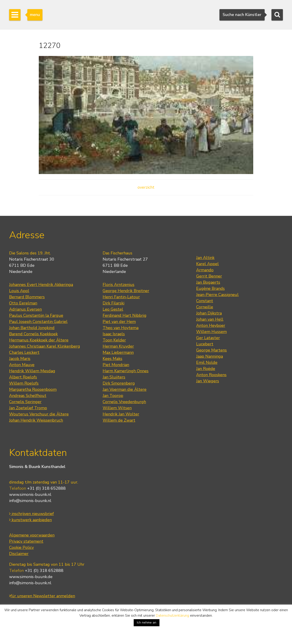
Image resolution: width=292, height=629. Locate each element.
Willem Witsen (117, 408)
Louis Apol (19, 290)
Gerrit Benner (209, 276)
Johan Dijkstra (209, 313)
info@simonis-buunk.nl (30, 500)
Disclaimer (19, 553)
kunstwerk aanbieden (30, 520)
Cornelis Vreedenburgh (124, 401)
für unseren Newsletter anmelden (42, 596)
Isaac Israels (114, 334)
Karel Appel (207, 264)
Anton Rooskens (211, 375)
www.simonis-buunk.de (30, 576)
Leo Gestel (113, 309)
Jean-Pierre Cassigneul (217, 294)
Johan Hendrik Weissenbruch (36, 420)
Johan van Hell (209, 319)
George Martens (211, 350)
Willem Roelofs (24, 383)
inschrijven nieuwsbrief (31, 513)
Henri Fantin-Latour (121, 297)
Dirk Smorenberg (119, 383)
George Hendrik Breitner (126, 290)
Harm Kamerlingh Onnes (126, 371)
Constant (204, 301)
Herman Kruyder (118, 346)
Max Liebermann (118, 352)
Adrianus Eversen (25, 309)
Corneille (204, 307)
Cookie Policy (21, 547)
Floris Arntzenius (118, 284)
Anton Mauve (21, 364)
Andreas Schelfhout (27, 395)
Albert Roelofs (23, 377)
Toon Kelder (114, 340)
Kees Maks (112, 358)
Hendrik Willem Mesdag (32, 371)
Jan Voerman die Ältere (124, 389)
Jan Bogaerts (208, 282)
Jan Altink (205, 257)
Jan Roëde (205, 368)
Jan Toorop (113, 395)
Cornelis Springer (25, 401)
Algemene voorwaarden (32, 535)
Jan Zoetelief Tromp (28, 408)
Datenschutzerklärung (172, 615)
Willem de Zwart (119, 420)
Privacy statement (26, 541)
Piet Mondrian (116, 364)
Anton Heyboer (210, 325)
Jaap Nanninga (209, 356)
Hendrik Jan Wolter (121, 414)
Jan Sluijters (114, 377)
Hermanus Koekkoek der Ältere (38, 340)
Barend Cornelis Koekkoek (33, 334)
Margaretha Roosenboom (33, 389)
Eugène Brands (210, 288)
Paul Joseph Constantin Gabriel (38, 321)
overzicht (146, 187)
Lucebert (204, 344)
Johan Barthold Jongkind (32, 327)
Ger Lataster (208, 338)
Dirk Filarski (113, 303)
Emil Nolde (206, 362)
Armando (205, 270)
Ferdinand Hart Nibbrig (124, 315)
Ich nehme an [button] (146, 622)
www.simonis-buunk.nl (30, 494)
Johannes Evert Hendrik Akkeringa (41, 284)
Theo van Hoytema (120, 327)
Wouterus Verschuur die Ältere (39, 414)
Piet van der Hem (119, 321)
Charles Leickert (24, 352)
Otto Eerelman (23, 303)
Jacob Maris (19, 358)
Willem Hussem (211, 331)
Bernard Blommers (27, 297)
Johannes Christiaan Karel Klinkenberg (44, 346)
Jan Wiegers (207, 381)
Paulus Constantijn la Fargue (36, 315)
